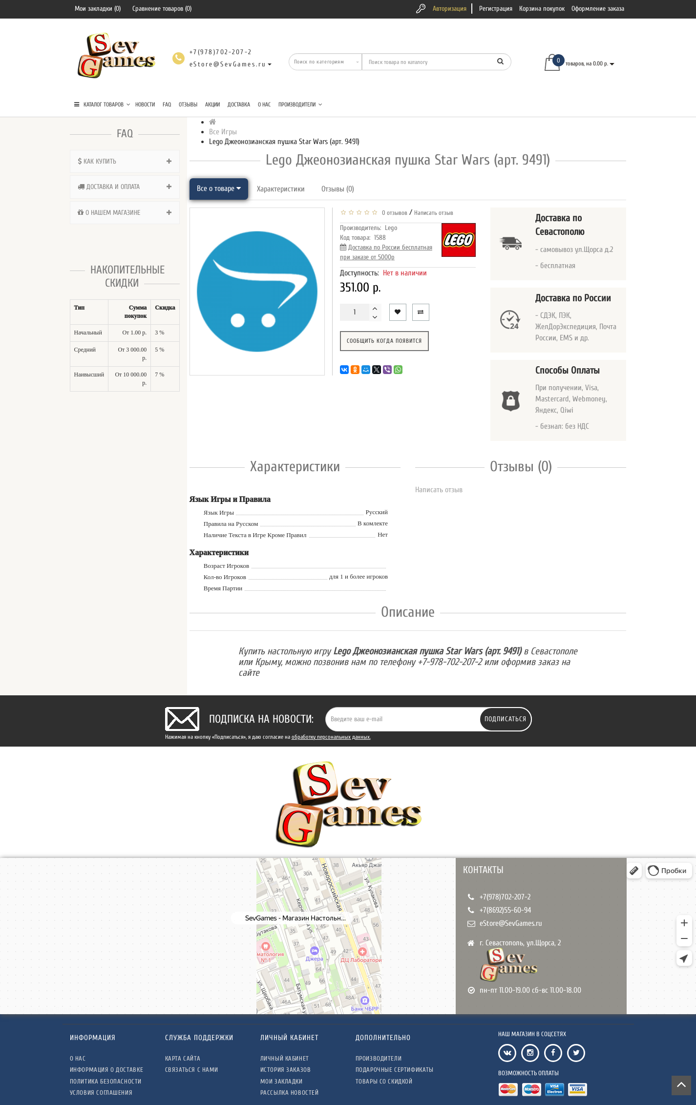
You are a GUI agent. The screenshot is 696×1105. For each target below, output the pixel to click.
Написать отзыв (433, 212)
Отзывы (188, 104)
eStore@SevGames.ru (511, 923)
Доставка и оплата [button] (125, 187)
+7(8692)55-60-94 (505, 910)
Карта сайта (183, 1058)
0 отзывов (393, 212)
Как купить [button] (125, 161)
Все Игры (223, 131)
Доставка (239, 104)
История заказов (285, 1069)
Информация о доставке (107, 1069)
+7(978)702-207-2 (505, 897)
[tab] (124, 161)
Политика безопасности (106, 1081)
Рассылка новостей (289, 1092)
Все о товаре (219, 188)
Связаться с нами (192, 1069)
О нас (264, 104)
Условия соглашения (101, 1092)
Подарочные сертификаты (395, 1069)
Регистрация (495, 8)
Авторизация (449, 8)
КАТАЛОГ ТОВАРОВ (102, 104)
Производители (300, 104)
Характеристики (281, 189)
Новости (145, 104)
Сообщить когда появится (384, 340)
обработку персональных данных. (331, 736)
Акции (212, 104)
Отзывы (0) (337, 189)
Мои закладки (281, 1081)
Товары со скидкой (384, 1081)
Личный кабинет (284, 1058)
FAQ (167, 104)
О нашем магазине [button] (125, 212)
